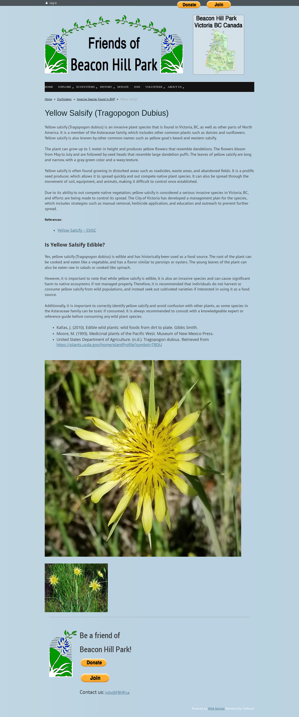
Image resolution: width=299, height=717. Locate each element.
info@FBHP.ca (117, 692)
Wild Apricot (216, 708)
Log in (53, 3)
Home (48, 99)
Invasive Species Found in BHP (96, 99)
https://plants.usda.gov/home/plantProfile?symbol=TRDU (109, 344)
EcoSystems (64, 99)
